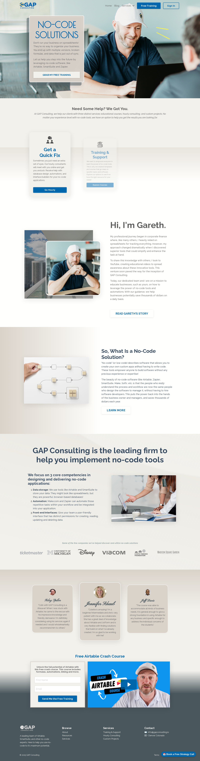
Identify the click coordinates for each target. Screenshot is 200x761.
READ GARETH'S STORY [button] (132, 313)
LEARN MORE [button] (116, 410)
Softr (124, 383)
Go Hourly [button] (50, 180)
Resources (67, 735)
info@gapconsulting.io (158, 732)
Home (108, 5)
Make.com (53, 501)
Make (118, 383)
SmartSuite (49, 66)
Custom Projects (111, 739)
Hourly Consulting (111, 735)
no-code (50, 63)
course (145, 617)
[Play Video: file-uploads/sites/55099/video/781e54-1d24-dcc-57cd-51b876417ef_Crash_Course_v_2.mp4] (129, 684)
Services (128, 5)
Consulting (56, 617)
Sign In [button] (171, 5)
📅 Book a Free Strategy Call (178, 754)
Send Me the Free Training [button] (57, 698)
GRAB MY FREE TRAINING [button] (57, 75)
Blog (116, 5)
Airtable (37, 66)
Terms (156, 755)
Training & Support (112, 732)
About (65, 732)
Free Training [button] (149, 5)
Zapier (64, 66)
